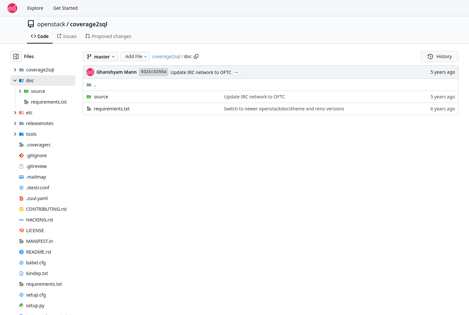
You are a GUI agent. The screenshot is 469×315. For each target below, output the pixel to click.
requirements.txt (112, 109)
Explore (35, 8)
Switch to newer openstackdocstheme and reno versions (284, 109)
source (101, 97)
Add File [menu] (137, 56)
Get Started (65, 8)
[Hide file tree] (15, 56)
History (440, 56)
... (236, 71)
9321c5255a (153, 71)
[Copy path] (196, 56)
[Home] (12, 8)
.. (91, 85)
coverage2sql (88, 24)
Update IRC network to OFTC (200, 72)
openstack (51, 24)
